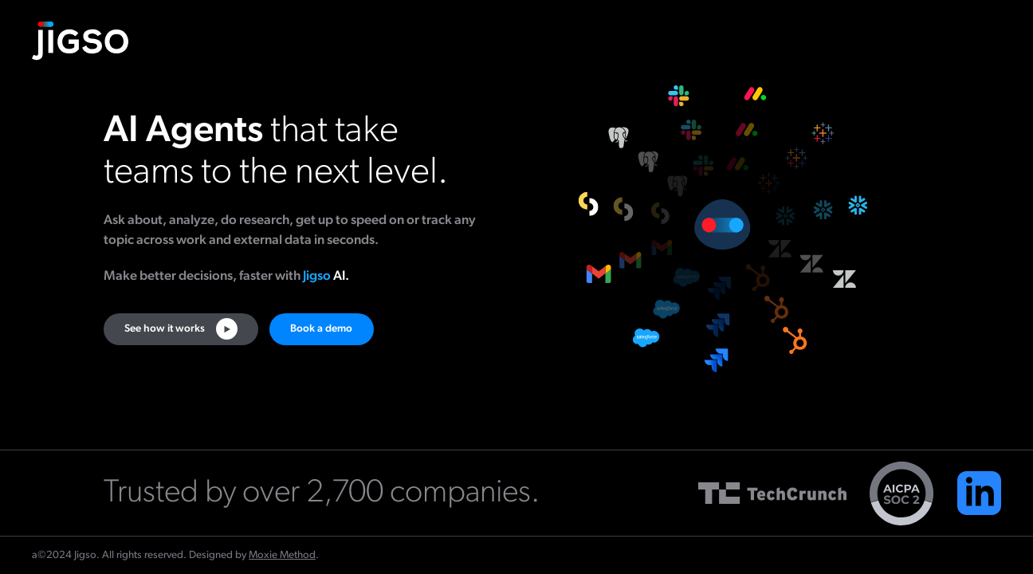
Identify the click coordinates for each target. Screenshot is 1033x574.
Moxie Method (282, 555)
